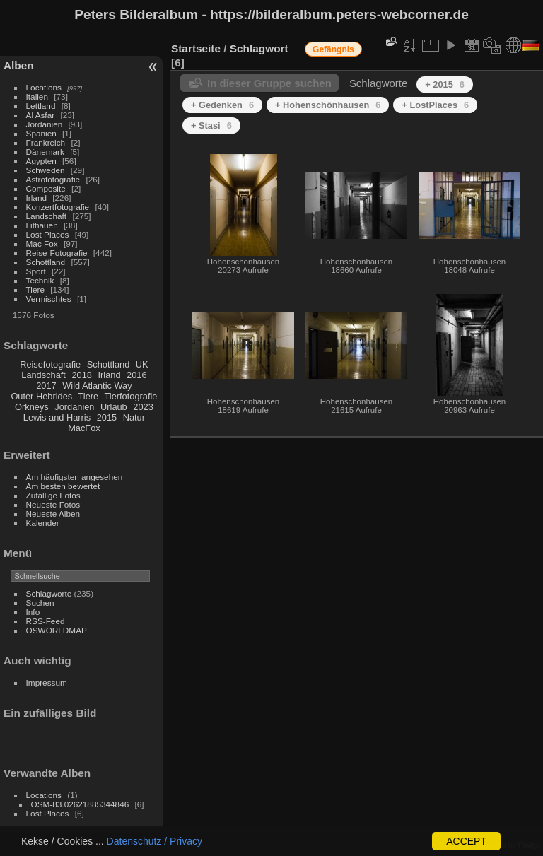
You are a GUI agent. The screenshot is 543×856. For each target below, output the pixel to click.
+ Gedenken (222, 105)
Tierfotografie (131, 396)
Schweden (45, 170)
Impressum (46, 682)
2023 (143, 406)
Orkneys (32, 406)
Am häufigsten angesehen (74, 476)
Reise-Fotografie (57, 252)
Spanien (41, 133)
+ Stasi (211, 125)
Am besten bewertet (63, 486)
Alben (19, 65)
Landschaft (46, 216)
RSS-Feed (45, 621)
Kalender (42, 522)
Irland (36, 197)
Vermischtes (48, 298)
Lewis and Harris (56, 417)
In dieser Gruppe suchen (269, 83)
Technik (40, 280)
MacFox (84, 428)
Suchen (40, 602)
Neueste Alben (53, 513)
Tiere (35, 289)
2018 (81, 375)
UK (142, 364)
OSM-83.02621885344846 (80, 804)
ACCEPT (466, 841)
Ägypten (41, 160)
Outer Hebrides (41, 396)
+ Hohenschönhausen (327, 105)
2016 (136, 375)
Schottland (46, 261)
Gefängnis (333, 49)
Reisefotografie (50, 364)
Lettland (41, 105)
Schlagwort (259, 48)
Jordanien (44, 124)
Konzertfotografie (58, 206)
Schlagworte (49, 593)
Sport (36, 271)
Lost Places (47, 234)
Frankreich (46, 142)
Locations (44, 87)
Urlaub (113, 406)
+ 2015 (445, 84)
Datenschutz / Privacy (154, 841)
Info (33, 611)
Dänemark (45, 151)
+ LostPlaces (435, 105)
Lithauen (42, 225)
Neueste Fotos (53, 504)
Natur (134, 417)
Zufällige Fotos (53, 495)
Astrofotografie (53, 179)
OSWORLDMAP (56, 630)
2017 (46, 385)
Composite (46, 188)
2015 (107, 417)
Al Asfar (40, 114)
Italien (37, 96)
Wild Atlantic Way (97, 385)
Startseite (196, 48)
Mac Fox (42, 243)
